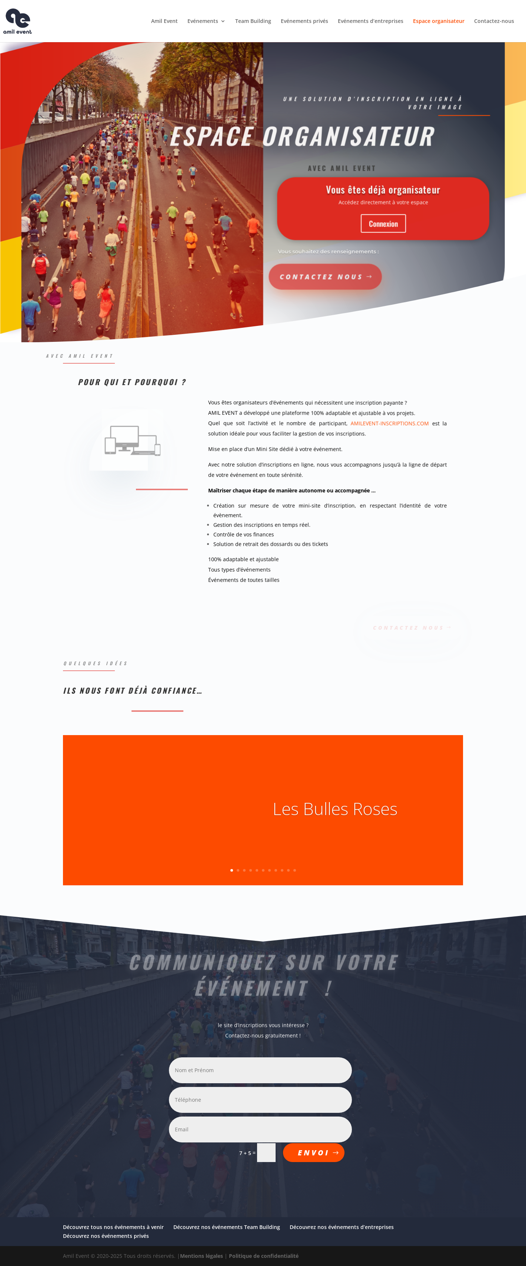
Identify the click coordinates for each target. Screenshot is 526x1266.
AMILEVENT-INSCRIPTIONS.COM (387, 424)
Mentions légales (201, 1255)
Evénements (202, 21)
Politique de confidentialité (264, 1255)
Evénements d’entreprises (370, 21)
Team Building (253, 21)
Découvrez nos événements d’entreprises (342, 1226)
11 (294, 870)
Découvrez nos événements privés (106, 1235)
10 (288, 870)
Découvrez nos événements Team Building (226, 1226)
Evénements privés (304, 21)
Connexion (363, 223)
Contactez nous (285, 275)
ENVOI (314, 1153)
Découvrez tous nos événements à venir (113, 1226)
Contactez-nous (494, 21)
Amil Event (164, 21)
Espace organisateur (439, 21)
